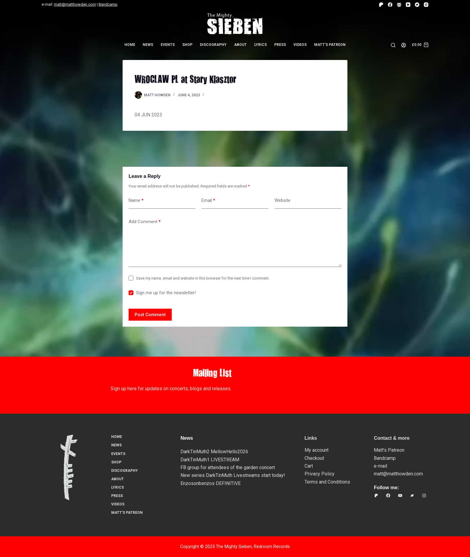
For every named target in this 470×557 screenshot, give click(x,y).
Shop (187, 45)
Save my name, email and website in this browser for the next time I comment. (202, 278)
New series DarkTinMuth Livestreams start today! (232, 475)
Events (168, 45)
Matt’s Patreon (330, 45)
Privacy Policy (320, 474)
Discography (213, 45)
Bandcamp (108, 4)
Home (129, 45)
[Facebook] (390, 4)
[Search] (393, 45)
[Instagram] (426, 4)
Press (280, 45)
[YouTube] (408, 4)
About (240, 45)
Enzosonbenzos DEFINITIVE (210, 483)
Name (136, 200)
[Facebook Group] (399, 4)
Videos (300, 45)
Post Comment (150, 314)
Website (282, 200)
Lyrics (260, 45)
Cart (309, 466)
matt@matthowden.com (75, 4)
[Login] (403, 45)
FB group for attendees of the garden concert (227, 467)
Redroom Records (272, 546)
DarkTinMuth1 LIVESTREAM (209, 460)
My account (317, 450)
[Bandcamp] (417, 4)
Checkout (314, 458)
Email (208, 200)
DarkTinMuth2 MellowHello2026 (214, 451)
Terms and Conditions (327, 482)
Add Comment (145, 222)
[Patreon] (381, 4)
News (148, 45)
